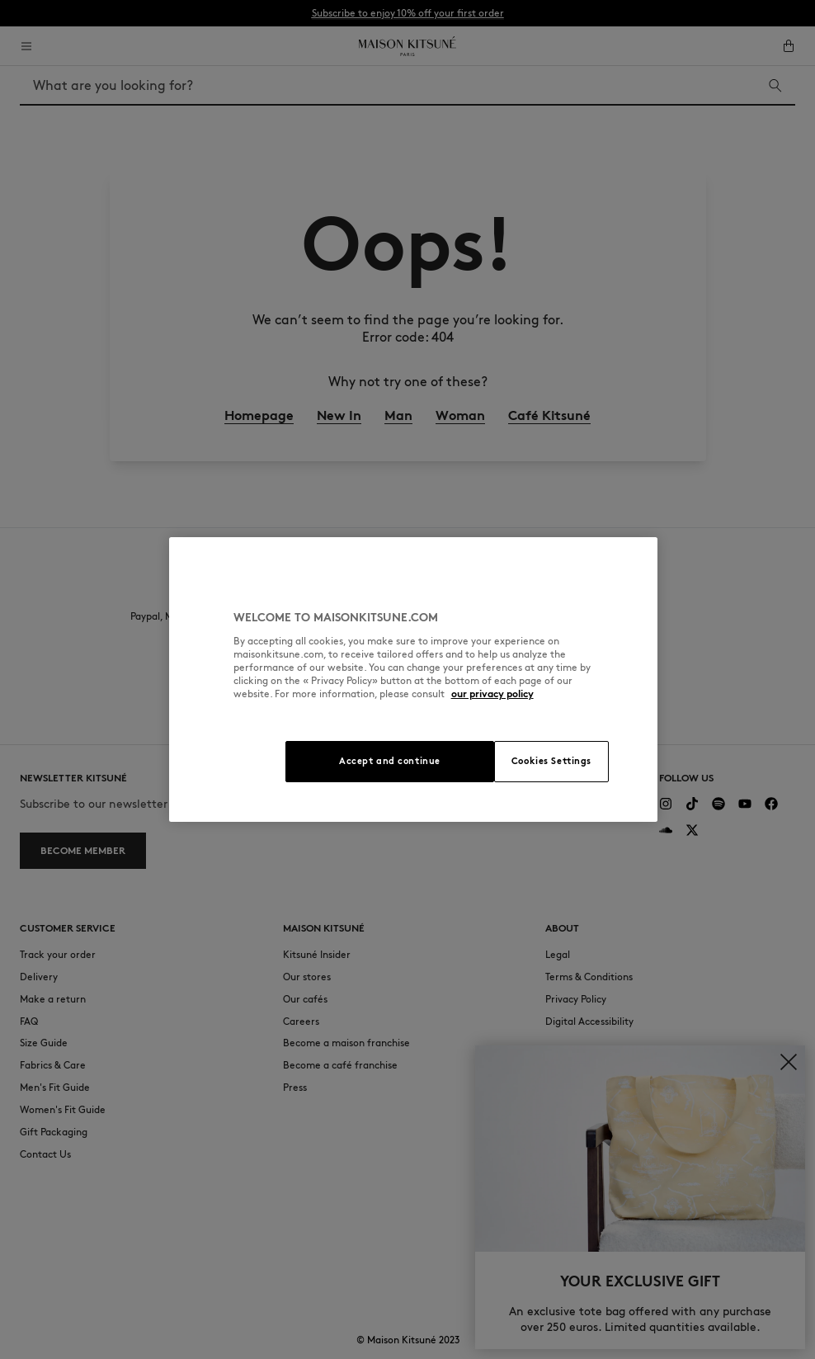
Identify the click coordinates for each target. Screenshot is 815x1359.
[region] (413, 679)
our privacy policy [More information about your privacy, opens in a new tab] (492, 693)
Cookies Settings (551, 761)
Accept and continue (389, 761)
